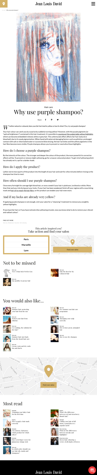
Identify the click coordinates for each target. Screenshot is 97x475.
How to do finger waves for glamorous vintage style (21, 441)
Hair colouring (23, 223)
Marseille (26, 245)
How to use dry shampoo (68, 337)
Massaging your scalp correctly (67, 320)
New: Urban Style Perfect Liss (22, 272)
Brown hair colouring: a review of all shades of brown (70, 441)
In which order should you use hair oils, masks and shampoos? (21, 452)
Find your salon (72, 250)
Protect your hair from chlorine (20, 320)
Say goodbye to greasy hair (21, 281)
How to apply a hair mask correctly (20, 423)
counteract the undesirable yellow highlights (75, 135)
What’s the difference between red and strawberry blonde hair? (69, 415)
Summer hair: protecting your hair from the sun (20, 311)
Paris (26, 240)
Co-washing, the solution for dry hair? (22, 329)
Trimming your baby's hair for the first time (21, 414)
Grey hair (16, 223)
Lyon (26, 251)
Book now (92, 470)
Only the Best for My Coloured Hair (67, 273)
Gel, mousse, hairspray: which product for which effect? (20, 433)
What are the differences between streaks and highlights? (68, 433)
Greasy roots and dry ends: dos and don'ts (21, 348)
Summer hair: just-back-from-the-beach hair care (20, 338)
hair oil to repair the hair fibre (22, 191)
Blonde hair (11, 223)
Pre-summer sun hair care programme (69, 311)
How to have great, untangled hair (70, 329)
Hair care (5, 223)
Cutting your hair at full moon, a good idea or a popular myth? (68, 424)
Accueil (3, 10)
